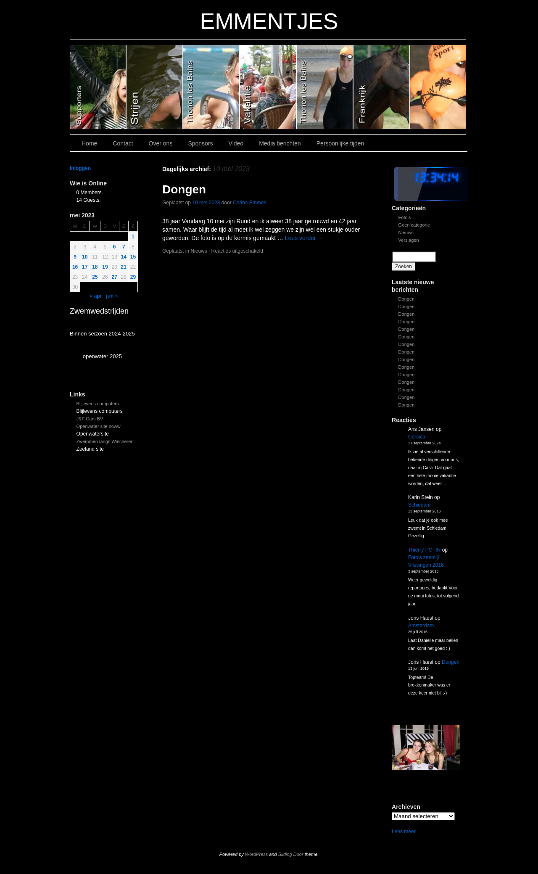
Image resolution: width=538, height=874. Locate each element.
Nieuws (406, 232)
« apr (96, 296)
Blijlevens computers (97, 403)
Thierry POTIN (424, 550)
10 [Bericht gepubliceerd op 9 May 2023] (84, 257)
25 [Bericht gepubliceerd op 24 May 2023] (95, 277)
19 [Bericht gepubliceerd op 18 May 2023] (105, 267)
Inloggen (80, 168)
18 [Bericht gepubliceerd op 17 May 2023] (95, 267)
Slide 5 (155, 87)
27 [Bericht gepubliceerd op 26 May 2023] (114, 277)
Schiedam (419, 505)
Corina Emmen (249, 203)
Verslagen (408, 240)
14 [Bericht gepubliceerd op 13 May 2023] (124, 257)
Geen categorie (414, 224)
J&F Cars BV (89, 418)
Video (236, 143)
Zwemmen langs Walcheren (105, 441)
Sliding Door (290, 854)
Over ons (161, 143)
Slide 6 (98, 87)
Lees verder (304, 238)
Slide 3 (268, 87)
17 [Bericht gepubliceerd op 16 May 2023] (84, 267)
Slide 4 (211, 87)
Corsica (416, 437)
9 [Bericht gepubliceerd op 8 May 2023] (75, 257)
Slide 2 (325, 87)
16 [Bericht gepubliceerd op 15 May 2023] (75, 267)
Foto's (404, 217)
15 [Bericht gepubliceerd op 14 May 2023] (133, 257)
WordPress (256, 854)
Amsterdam (421, 625)
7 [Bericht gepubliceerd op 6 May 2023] (123, 247)
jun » (112, 296)
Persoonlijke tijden (340, 143)
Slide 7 (438, 87)
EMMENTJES (269, 21)
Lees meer (404, 831)
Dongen (406, 298)
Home (89, 143)
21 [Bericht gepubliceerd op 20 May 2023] (124, 267)
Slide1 (381, 87)
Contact (123, 143)
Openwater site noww (98, 426)
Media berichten (280, 143)
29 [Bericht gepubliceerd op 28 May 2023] (133, 277)
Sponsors (200, 143)
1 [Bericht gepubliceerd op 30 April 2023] (133, 237)
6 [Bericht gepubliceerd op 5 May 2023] (114, 247)
